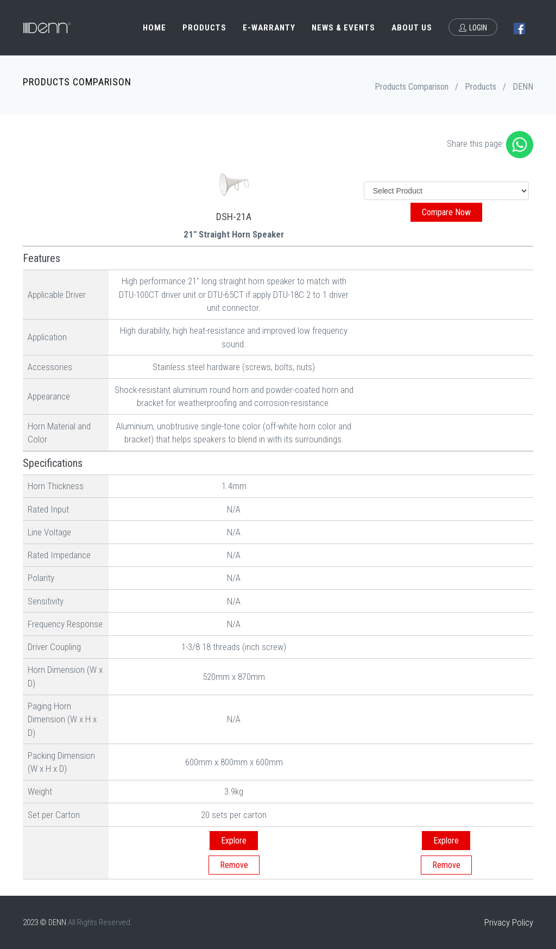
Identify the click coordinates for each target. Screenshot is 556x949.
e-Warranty (269, 28)
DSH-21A (233, 216)
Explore (234, 840)
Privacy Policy (508, 922)
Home (154, 28)
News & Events (343, 28)
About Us (411, 28)
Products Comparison (411, 87)
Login (473, 27)
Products (204, 28)
